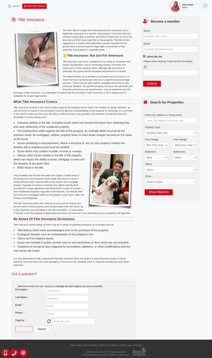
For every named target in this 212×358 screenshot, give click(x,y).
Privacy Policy (90, 345)
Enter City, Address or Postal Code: (163, 115)
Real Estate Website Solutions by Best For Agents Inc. (106, 355)
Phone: (19, 312)
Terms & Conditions (108, 345)
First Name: (22, 289)
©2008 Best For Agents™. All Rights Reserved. (106, 352)
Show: (148, 176)
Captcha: (20, 320)
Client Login (126, 345)
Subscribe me (154, 56)
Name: (147, 30)
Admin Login (76, 345)
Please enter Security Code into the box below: (168, 61)
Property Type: (153, 127)
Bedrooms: (151, 151)
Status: (149, 164)
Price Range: (152, 139)
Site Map (137, 345)
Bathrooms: (180, 151)
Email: (19, 305)
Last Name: (22, 297)
